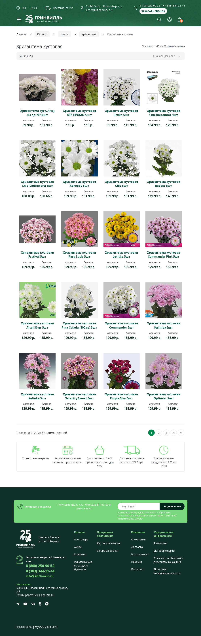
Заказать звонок (153, 11)
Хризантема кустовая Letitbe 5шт (121, 254)
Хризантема (89, 34)
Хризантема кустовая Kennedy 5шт (79, 184)
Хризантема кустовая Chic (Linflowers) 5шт (37, 184)
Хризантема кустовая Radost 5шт (163, 184)
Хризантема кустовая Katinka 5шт (37, 396)
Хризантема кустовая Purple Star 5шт (121, 396)
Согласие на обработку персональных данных (168, 560)
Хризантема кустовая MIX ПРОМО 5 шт (79, 113)
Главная (21, 34)
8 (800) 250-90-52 (149, 5)
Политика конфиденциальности (167, 571)
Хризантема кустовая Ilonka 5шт (121, 113)
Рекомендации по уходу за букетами (83, 565)
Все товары (81, 539)
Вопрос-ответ (139, 554)
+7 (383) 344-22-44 (174, 5)
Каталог (42, 34)
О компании (138, 539)
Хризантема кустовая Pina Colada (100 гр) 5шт (79, 325)
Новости (136, 561)
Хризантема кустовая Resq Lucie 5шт (79, 254)
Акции (77, 547)
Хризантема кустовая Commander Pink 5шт (163, 254)
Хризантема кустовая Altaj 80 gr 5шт (37, 325)
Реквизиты (160, 543)
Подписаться (172, 506)
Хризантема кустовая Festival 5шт (37, 254)
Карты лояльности (108, 543)
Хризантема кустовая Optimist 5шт (163, 396)
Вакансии (137, 569)
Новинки (79, 554)
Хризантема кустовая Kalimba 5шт (163, 325)
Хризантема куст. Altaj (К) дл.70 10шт (37, 113)
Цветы (64, 34)
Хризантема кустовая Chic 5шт (121, 184)
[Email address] (139, 506)
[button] (159, 19)
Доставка (137, 547)
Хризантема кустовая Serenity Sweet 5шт (79, 396)
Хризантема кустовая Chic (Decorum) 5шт (163, 113)
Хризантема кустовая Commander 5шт (121, 325)
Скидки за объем (107, 550)
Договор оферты (164, 550)
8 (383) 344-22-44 (40, 571)
